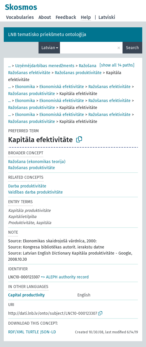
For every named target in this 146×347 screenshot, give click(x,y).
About (45, 17)
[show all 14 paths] (117, 65)
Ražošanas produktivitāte (78, 72)
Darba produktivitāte (27, 186)
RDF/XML (16, 332)
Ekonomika (25, 86)
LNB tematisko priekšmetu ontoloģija (47, 34)
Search (132, 47)
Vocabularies (20, 17)
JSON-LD (48, 332)
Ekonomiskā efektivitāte (61, 86)
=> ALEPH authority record (65, 277)
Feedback (66, 17)
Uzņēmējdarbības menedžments (44, 65)
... (9, 65)
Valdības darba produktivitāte (35, 192)
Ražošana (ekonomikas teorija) (36, 161)
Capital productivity (26, 295)
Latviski (106, 17)
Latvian (48, 47)
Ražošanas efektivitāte (29, 72)
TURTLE (32, 332)
